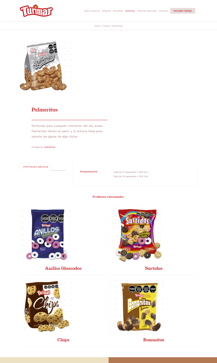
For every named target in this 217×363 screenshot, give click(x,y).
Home (97, 26)
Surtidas (153, 268)
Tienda (106, 26)
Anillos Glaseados (63, 268)
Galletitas (49, 147)
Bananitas (153, 339)
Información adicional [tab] (35, 166)
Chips (63, 339)
